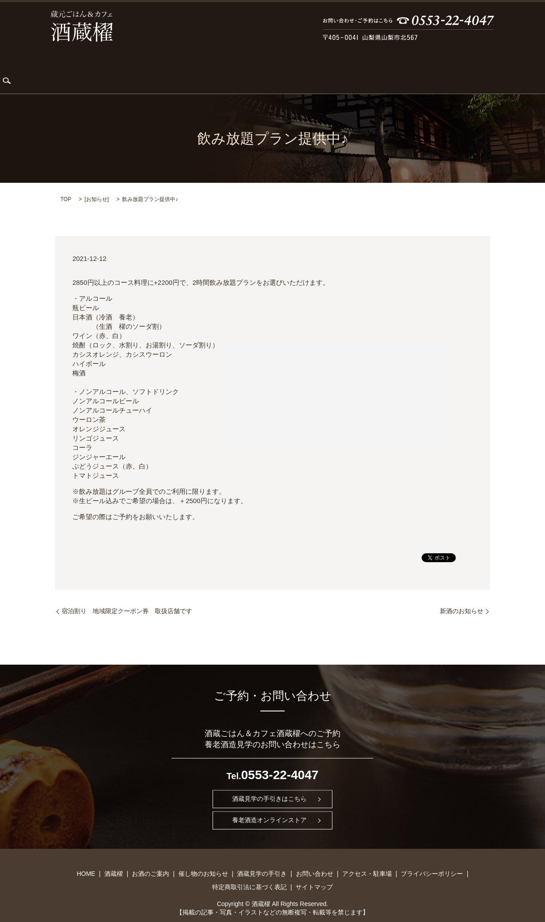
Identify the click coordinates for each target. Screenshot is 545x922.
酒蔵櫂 (104, 68)
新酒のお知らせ (461, 597)
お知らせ (96, 185)
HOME (70, 68)
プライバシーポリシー (432, 860)
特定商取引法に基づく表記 (249, 873)
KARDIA (160, 68)
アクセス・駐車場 (445, 68)
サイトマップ (314, 873)
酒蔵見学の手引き (329, 68)
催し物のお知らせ (264, 68)
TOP (65, 185)
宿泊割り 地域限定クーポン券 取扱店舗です (127, 597)
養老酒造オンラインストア (269, 806)
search (484, 68)
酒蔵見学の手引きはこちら (269, 785)
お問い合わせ (387, 68)
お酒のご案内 (206, 68)
